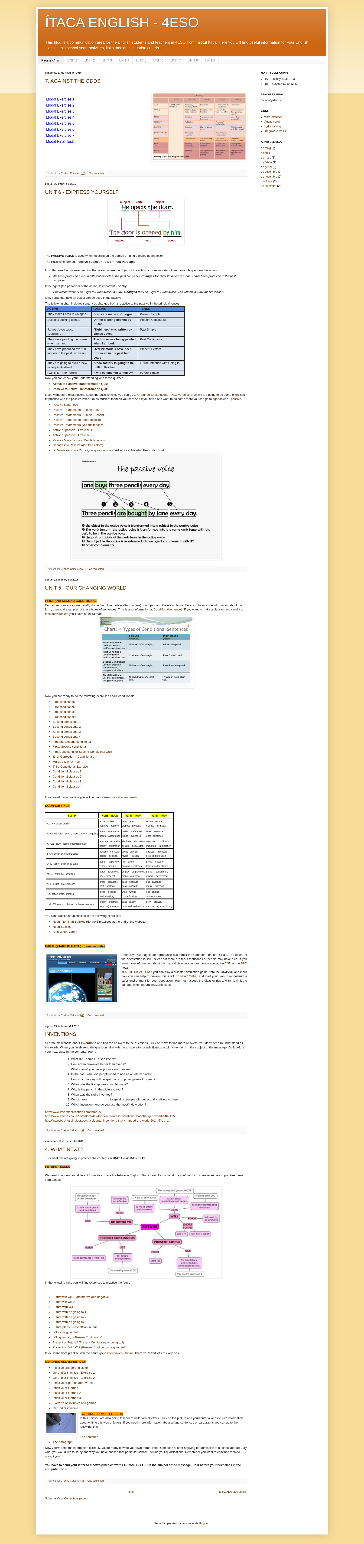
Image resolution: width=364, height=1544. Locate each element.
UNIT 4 (124, 60)
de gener (266, 167)
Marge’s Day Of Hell (66, 761)
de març (266, 157)
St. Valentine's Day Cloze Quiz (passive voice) (83, 450)
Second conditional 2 (67, 726)
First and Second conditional (72, 741)
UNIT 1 (72, 60)
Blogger (203, 1523)
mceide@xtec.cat (56, 614)
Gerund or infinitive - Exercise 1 (74, 1372)
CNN (228, 963)
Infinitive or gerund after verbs (73, 1383)
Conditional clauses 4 (67, 786)
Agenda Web (272, 121)
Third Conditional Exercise (70, 766)
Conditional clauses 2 (67, 776)
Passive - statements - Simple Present (78, 415)
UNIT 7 (176, 60)
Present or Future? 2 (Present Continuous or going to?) (90, 1347)
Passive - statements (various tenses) (78, 425)
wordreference (273, 117)
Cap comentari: (98, 173)
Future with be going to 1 (69, 1312)
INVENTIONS (60, 1034)
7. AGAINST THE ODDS (73, 81)
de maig (266, 148)
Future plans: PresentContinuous (75, 1327)
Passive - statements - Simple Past (76, 410)
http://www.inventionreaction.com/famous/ (73, 1112)
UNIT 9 (210, 60)
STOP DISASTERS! (138, 972)
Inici (131, 1491)
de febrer (266, 162)
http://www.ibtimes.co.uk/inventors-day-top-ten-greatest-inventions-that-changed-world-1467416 (110, 1116)
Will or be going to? (65, 1332)
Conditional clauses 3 (67, 781)
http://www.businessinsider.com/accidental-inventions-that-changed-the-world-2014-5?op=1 (107, 1120)
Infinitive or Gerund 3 (67, 1398)
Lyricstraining (272, 126)
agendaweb (128, 797)
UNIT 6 (158, 60)
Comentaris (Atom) (76, 1498)
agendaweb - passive (227, 399)
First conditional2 (64, 707)
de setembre (268, 186)
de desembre (269, 171)
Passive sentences (65, 404)
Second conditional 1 (67, 721)
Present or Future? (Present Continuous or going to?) (88, 1342)
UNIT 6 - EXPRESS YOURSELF (82, 192)
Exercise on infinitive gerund (74, 1403)
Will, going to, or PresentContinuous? (78, 1337)
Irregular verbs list (275, 131)
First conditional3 (64, 712)
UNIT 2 (89, 60)
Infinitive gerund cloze (70, 1367)
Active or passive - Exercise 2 (72, 435)
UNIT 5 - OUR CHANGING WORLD (85, 588)
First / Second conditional (70, 746)
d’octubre (266, 181)
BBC (244, 963)
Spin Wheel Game (65, 932)
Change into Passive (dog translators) (78, 445)
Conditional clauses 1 (67, 771)
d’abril (264, 153)
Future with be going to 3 (69, 1322)
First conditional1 (64, 702)
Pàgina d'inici (50, 60)
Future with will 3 (64, 1307)
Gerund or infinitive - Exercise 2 (74, 1377)
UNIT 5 (141, 60)
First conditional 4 (64, 717)
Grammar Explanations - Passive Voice (163, 394)
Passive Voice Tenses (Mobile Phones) (79, 440)
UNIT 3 (107, 60)
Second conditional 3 (67, 731)
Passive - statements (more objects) (77, 420)
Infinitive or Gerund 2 (67, 1393)
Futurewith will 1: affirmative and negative (81, 1297)
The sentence (89, 1437)
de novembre (269, 176)
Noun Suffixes (62, 926)
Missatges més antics (232, 1491)
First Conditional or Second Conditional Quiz (82, 751)
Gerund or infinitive (65, 1408)
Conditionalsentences (167, 609)
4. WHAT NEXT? (64, 1149)
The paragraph (62, 1442)
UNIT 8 (193, 60)
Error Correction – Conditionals (73, 756)
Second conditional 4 (67, 736)
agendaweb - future (120, 1353)
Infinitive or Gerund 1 (67, 1388)
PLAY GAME (189, 976)
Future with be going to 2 (69, 1317)
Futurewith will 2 (64, 1302)
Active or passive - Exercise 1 (72, 430)
